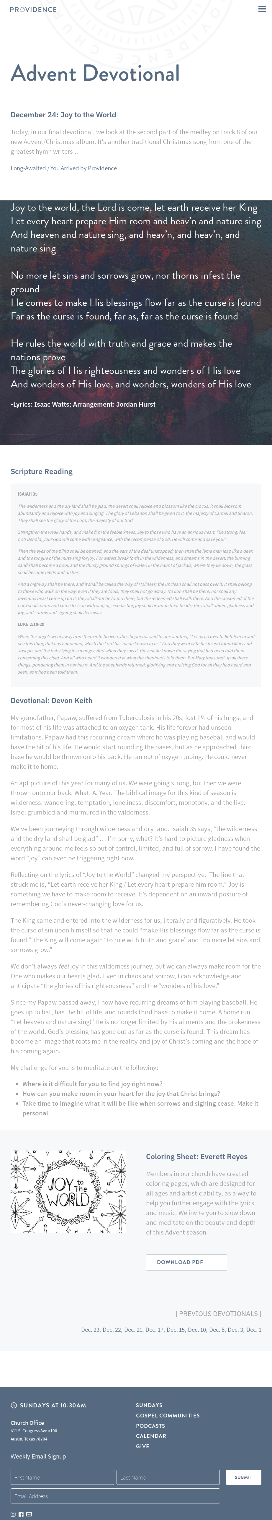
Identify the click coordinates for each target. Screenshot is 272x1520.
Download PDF (182, 1263)
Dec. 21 (122, 1331)
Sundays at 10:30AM (53, 1405)
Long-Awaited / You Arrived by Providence (69, 167)
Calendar (151, 1437)
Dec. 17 (145, 1331)
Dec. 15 (168, 1331)
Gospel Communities (168, 1416)
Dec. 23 (76, 1331)
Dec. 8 (213, 1331)
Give (143, 1448)
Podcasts (151, 1427)
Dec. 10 (191, 1331)
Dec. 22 (99, 1331)
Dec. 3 (233, 1331)
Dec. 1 (253, 1331)
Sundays (149, 1405)
